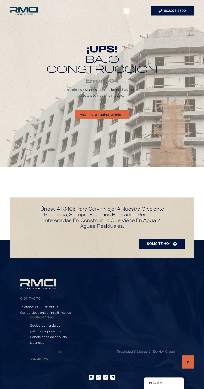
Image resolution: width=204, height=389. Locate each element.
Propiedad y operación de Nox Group (146, 351)
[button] (126, 11)
